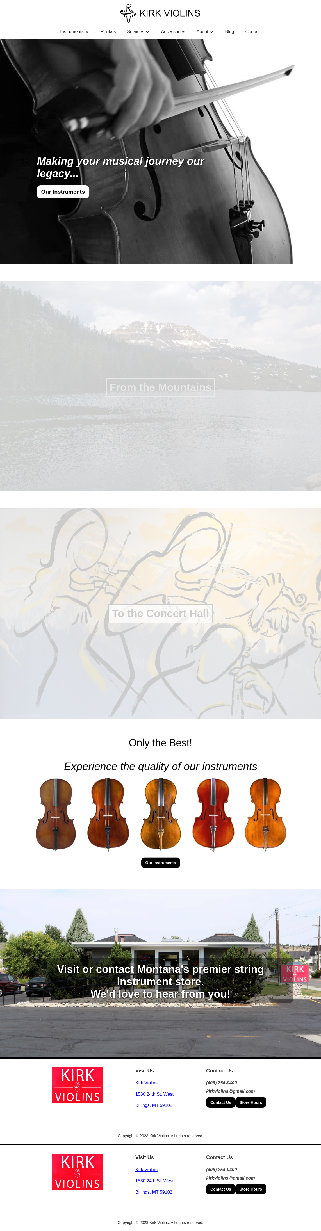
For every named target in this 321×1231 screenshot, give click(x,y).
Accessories (173, 31)
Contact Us (220, 1102)
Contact (253, 31)
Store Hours (251, 1102)
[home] (160, 12)
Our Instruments (63, 192)
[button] (74, 31)
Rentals (108, 31)
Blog (229, 31)
